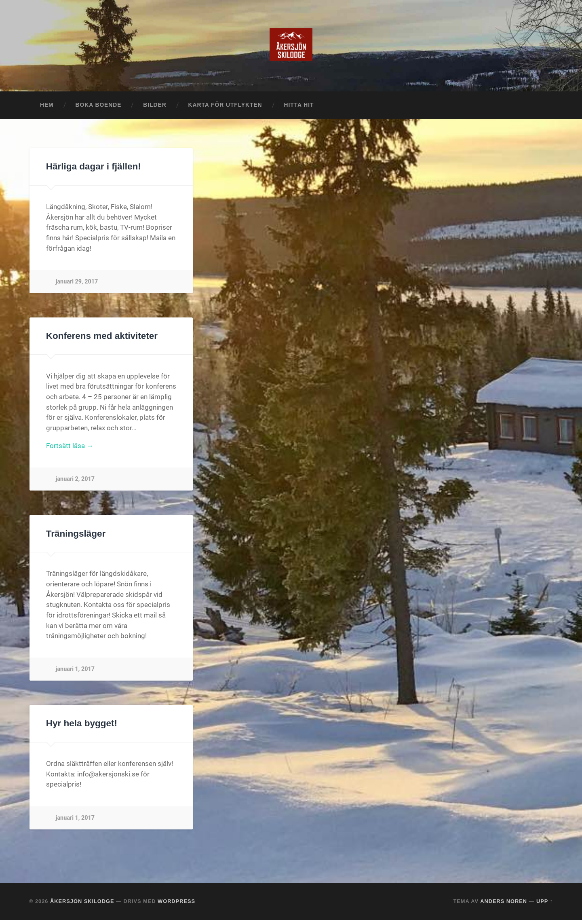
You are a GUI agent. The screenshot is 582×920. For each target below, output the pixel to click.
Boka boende (99, 105)
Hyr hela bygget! (81, 723)
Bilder (154, 105)
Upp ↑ (544, 901)
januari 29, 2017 (77, 281)
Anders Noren (503, 901)
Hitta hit (299, 105)
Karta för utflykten (225, 105)
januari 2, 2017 (75, 479)
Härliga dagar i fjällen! (93, 166)
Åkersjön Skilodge (82, 901)
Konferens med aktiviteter (102, 336)
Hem (47, 105)
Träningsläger (76, 534)
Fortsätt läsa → (69, 446)
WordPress (176, 901)
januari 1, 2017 (75, 669)
